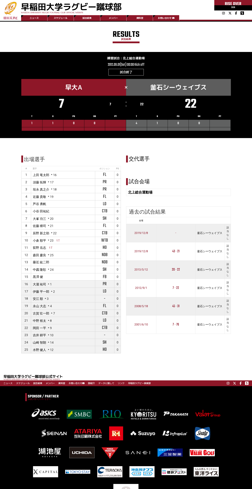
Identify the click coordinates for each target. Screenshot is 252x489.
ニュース (34, 18)
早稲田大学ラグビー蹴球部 (71, 7)
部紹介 (91, 383)
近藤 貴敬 (39, 197)
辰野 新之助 (41, 233)
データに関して (106, 383)
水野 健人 (39, 350)
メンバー (113, 18)
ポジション (104, 168)
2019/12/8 (141, 233)
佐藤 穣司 (39, 226)
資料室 (139, 18)
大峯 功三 (39, 219)
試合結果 (87, 18)
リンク (121, 383)
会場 (141, 220)
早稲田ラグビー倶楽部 (139, 383)
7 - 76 (176, 324)
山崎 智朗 (39, 342)
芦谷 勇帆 (39, 204)
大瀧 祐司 (39, 284)
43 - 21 (176, 251)
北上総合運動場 (134, 58)
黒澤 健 (38, 277)
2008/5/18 (141, 306)
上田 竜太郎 (41, 175)
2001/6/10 (141, 324)
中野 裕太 (39, 321)
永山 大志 (39, 306)
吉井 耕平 (39, 335)
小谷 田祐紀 (41, 211)
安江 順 (38, 299)
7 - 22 (176, 288)
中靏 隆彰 (39, 269)
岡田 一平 (39, 328)
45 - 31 (176, 306)
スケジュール (60, 18)
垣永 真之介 (41, 189)
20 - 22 (176, 269)
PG (117, 168)
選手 (35, 168)
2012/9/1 (141, 288)
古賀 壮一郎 (41, 313)
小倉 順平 (39, 240)
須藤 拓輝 (39, 182)
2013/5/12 (141, 269)
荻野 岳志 (39, 247)
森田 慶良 (39, 255)
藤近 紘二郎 (41, 262)
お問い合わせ (166, 18)
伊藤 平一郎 (41, 291)
